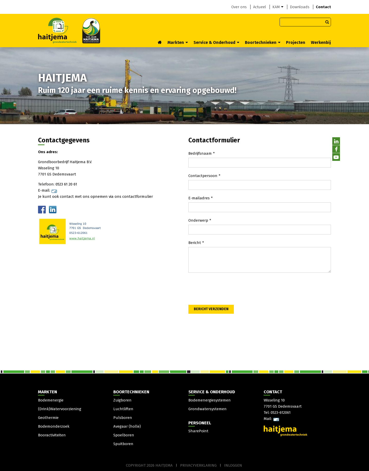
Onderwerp (198, 220)
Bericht (194, 242)
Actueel (259, 7)
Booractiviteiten (52, 435)
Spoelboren (123, 435)
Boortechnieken (262, 42)
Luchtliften (123, 409)
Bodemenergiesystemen (209, 400)
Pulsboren (122, 417)
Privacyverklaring (198, 465)
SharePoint (198, 431)
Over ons (239, 7)
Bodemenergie (50, 400)
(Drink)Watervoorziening (59, 409)
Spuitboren (123, 443)
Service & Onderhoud (216, 42)
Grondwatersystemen (207, 409)
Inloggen (233, 465)
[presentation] (227, 290)
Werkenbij (321, 42)
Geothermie (48, 417)
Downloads (299, 7)
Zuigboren (122, 400)
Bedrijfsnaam (200, 153)
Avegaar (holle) (127, 426)
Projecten (295, 42)
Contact (323, 7)
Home (159, 42)
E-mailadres (199, 198)
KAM (277, 7)
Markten (178, 42)
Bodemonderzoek (53, 426)
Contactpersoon (202, 175)
